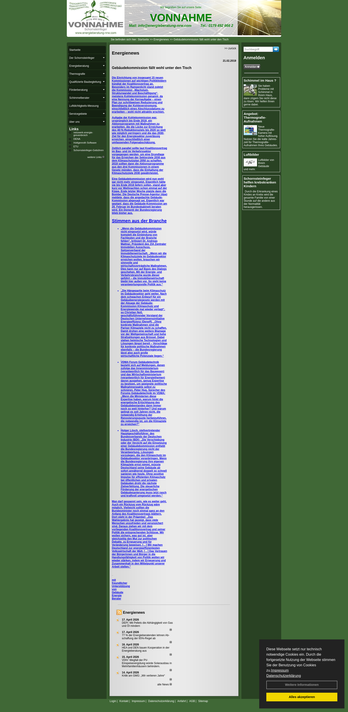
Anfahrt (181, 701)
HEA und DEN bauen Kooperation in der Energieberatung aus (145, 649)
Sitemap (203, 701)
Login (113, 701)
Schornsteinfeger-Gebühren (88, 150)
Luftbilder (251, 154)
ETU (75, 146)
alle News (164, 684)
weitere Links (96, 157)
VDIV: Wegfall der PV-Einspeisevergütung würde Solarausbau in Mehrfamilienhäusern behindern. (147, 663)
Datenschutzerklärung (283, 676)
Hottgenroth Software (85, 142)
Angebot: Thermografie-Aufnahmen (255, 117)
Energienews (134, 612)
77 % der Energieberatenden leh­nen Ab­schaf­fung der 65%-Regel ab (145, 637)
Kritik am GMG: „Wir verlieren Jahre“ (143, 675)
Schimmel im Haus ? (260, 80)
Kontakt (124, 701)
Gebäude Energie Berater (117, 595)
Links (74, 129)
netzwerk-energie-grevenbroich (83, 133)
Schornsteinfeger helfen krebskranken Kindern (260, 182)
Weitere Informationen (302, 684)
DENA (76, 139)
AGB (192, 701)
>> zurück (230, 48)
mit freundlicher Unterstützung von (121, 584)
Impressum (280, 670)
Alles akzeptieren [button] (302, 697)
